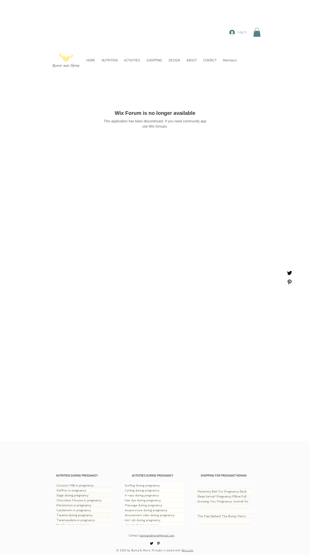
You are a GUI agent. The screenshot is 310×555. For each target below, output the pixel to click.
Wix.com (187, 550)
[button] (257, 32)
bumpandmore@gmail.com (157, 536)
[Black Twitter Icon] (289, 273)
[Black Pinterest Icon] (289, 282)
